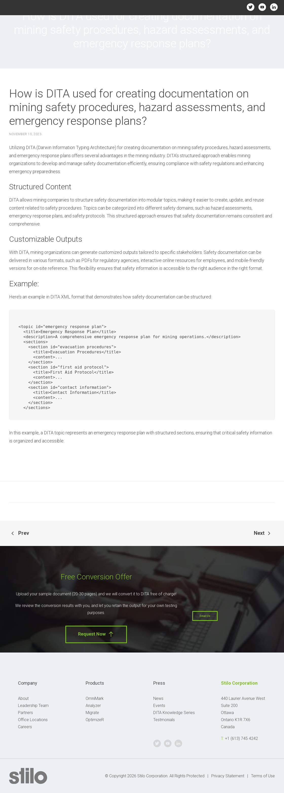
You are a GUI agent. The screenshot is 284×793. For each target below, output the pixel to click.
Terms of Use (263, 776)
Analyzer (93, 705)
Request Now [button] (96, 634)
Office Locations (33, 719)
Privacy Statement (227, 776)
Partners (25, 712)
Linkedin (274, 7)
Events (159, 705)
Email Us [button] (205, 616)
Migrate (92, 712)
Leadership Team (33, 705)
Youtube (262, 7)
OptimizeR (95, 719)
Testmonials (164, 719)
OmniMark (95, 698)
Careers (25, 726)
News (158, 698)
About (23, 698)
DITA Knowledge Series (174, 712)
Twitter (250, 7)
